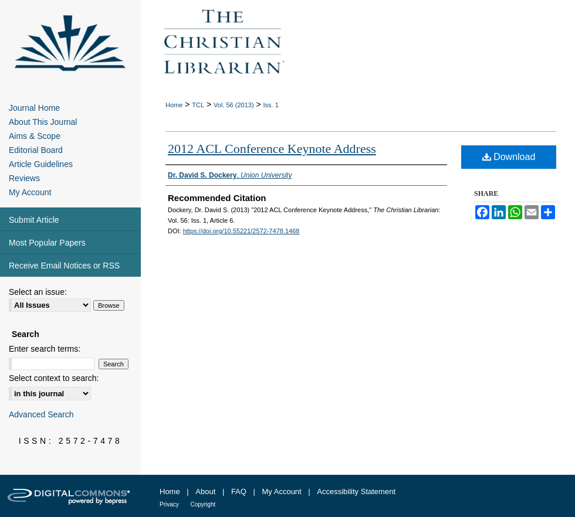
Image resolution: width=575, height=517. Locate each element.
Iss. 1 (271, 104)
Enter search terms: (44, 348)
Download (509, 157)
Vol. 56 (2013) (234, 104)
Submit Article (34, 220)
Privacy (169, 504)
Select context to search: (54, 378)
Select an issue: (38, 292)
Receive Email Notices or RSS (64, 265)
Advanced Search (41, 414)
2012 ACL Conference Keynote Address (272, 148)
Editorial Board (36, 150)
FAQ (238, 491)
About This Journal (43, 122)
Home (173, 104)
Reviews (24, 178)
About (205, 491)
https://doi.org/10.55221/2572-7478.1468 (241, 230)
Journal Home (34, 108)
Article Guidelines (41, 164)
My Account (30, 192)
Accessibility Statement (356, 491)
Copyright (202, 504)
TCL (198, 104)
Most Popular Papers (47, 242)
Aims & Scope (34, 136)
